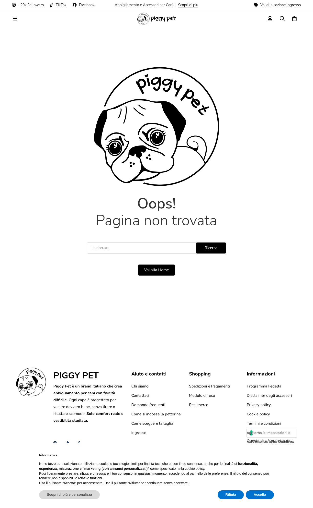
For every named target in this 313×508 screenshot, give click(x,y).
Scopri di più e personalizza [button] (69, 494)
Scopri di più (188, 4)
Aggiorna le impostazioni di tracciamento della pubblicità (270, 438)
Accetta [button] (260, 494)
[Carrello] (294, 22)
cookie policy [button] (194, 469)
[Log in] (270, 22)
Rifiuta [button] (230, 494)
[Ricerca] (282, 22)
